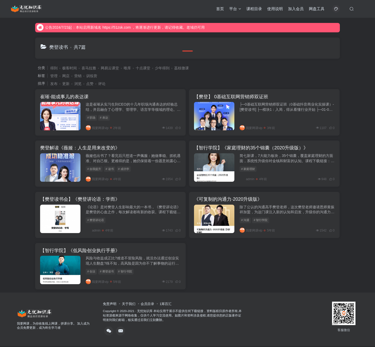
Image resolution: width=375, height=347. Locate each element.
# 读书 (110, 169)
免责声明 (109, 305)
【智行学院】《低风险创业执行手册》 (80, 251)
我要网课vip (97, 128)
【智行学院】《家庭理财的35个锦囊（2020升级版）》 (252, 148)
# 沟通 (246, 220)
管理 (54, 76)
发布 (54, 84)
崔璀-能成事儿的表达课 (64, 96)
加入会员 (296, 9)
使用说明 (275, 9)
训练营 (91, 76)
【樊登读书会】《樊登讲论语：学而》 (80, 200)
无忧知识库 (145, 312)
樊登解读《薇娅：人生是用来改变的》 (80, 148)
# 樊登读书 (107, 272)
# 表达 (104, 117)
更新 (66, 84)
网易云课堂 (110, 68)
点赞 (89, 84)
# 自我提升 (94, 169)
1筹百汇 (166, 305)
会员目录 (147, 305)
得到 (54, 68)
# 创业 (92, 272)
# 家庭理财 (248, 169)
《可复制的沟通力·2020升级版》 (228, 200)
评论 (101, 84)
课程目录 (254, 9)
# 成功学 (123, 169)
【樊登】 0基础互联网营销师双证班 (232, 96)
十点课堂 (143, 68)
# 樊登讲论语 (96, 220)
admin (247, 179)
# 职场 (92, 117)
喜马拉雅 (89, 68)
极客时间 (69, 68)
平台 (235, 9)
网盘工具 (316, 9)
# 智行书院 (125, 272)
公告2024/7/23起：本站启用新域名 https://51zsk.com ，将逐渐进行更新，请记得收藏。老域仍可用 (121, 27)
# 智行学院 (261, 220)
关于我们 (128, 305)
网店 (66, 76)
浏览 (78, 84)
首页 (220, 9)
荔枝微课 (181, 68)
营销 (78, 76)
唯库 (127, 68)
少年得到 (162, 68)
